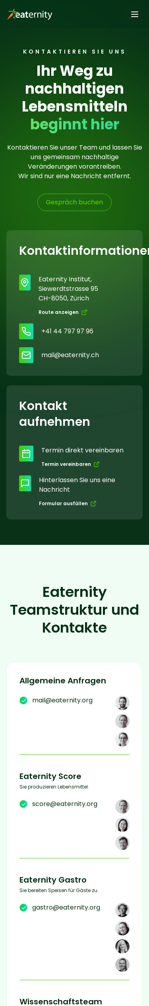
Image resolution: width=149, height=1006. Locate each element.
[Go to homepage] (28, 14)
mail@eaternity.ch (70, 355)
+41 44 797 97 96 (67, 331)
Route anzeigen (63, 312)
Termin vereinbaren (70, 464)
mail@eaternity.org (62, 700)
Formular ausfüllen (68, 503)
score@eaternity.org (64, 803)
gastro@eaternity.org (66, 907)
